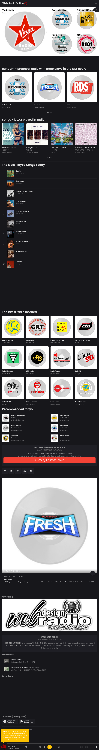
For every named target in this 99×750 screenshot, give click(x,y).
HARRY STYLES (20, 234)
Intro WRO (11, 746)
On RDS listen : (16, 660)
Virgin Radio (8, 10)
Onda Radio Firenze (18, 415)
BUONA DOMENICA (23, 241)
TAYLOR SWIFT (20, 173)
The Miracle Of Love (9, 148)
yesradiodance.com (17, 440)
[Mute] (91, 747)
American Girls (21, 231)
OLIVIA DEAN (19, 193)
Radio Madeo (64, 415)
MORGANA (5, 150)
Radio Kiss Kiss (59, 10)
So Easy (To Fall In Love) (24, 191)
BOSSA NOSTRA (21, 251)
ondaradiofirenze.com (18, 420)
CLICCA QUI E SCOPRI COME (49, 460)
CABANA (19, 262)
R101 (79, 34)
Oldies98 (78, 371)
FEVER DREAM (21, 201)
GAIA (17, 254)
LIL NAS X (54, 150)
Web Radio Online (13, 748)
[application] (49, 747)
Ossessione (20, 181)
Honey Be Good (31, 148)
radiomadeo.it (64, 420)
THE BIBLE (29, 150)
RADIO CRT (30, 340)
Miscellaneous (56, 13)
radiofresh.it (64, 430)
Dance (77, 343)
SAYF (17, 244)
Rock (4, 13)
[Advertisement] (49, 290)
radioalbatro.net (16, 430)
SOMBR (18, 224)
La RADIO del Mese (12, 571)
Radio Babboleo (7, 340)
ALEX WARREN (20, 203)
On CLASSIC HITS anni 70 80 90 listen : (25, 668)
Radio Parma (55, 402)
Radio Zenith (64, 435)
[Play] (49, 747)
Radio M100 (6, 402)
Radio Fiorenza (31, 402)
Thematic (80, 13)
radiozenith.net (65, 440)
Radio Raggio (55, 371)
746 (21, 576)
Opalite (18, 171)
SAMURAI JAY (19, 183)
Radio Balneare (80, 402)
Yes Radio (14, 435)
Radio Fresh (38, 105)
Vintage (54, 38)
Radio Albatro (16, 425)
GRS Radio (30, 371)
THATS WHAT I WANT (58, 148)
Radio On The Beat (32, 152)
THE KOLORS (19, 214)
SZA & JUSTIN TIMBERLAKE (84, 150)
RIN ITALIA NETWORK (82, 340)
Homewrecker (21, 221)
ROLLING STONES (22, 211)
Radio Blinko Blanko (58, 340)
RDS (68, 105)
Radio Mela (57, 34)
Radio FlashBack (7, 152)
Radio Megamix (7, 371)
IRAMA (18, 264)
